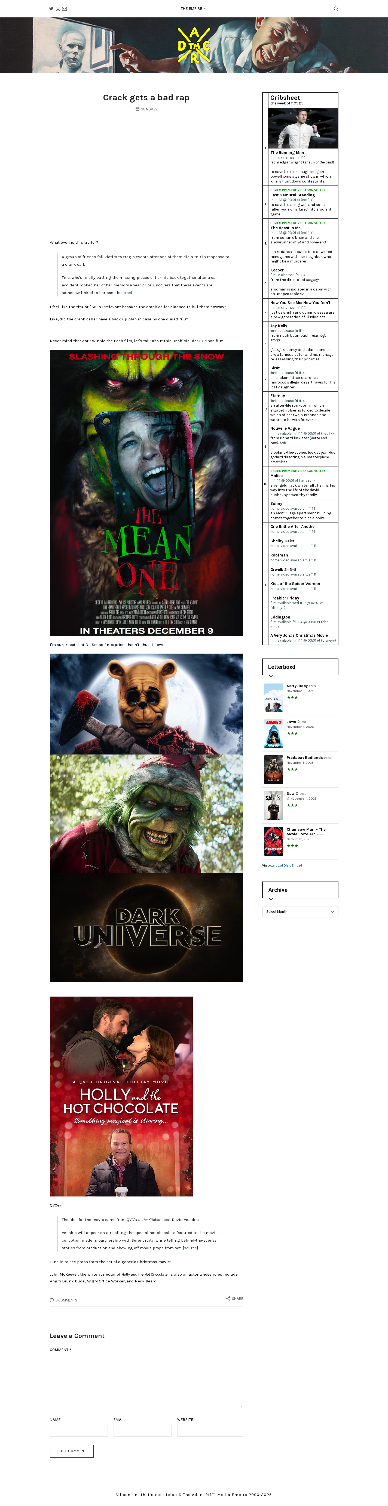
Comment (61, 1352)
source (124, 294)
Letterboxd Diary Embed (285, 866)
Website (185, 1422)
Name (55, 1422)
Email (119, 1422)
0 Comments (66, 1302)
